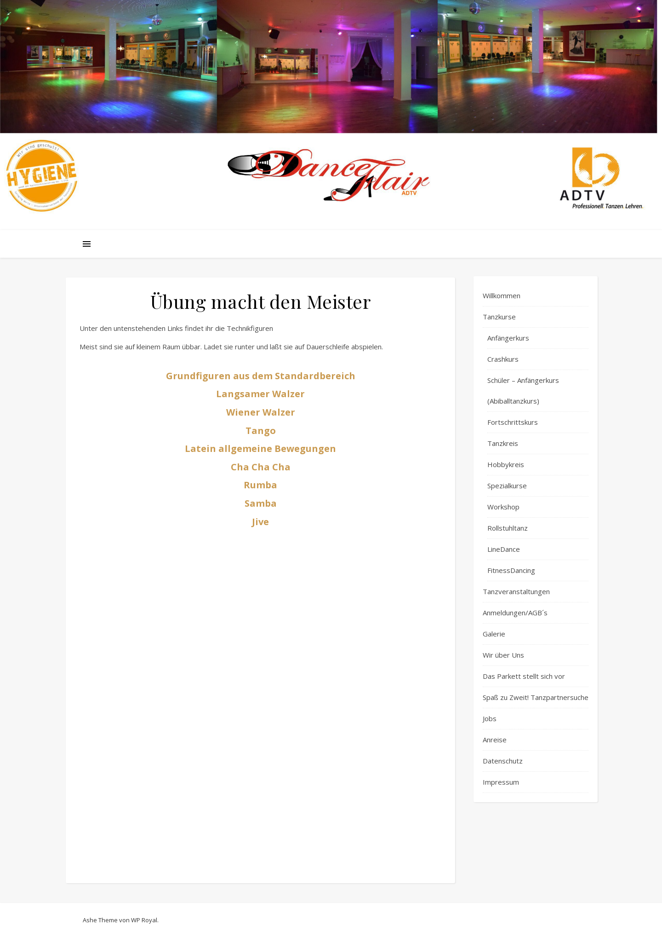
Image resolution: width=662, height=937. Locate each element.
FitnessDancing (511, 570)
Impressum (501, 782)
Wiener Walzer (260, 412)
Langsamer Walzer (260, 394)
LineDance (503, 549)
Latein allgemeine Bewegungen (260, 448)
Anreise (495, 739)
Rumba (260, 485)
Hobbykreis (505, 464)
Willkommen (501, 295)
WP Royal (144, 920)
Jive (260, 521)
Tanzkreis (502, 443)
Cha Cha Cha (261, 467)
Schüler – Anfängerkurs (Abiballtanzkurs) (523, 390)
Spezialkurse (507, 485)
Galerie (494, 633)
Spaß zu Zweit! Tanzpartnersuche (535, 697)
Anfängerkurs (508, 337)
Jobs (489, 718)
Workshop (503, 506)
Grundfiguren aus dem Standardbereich (260, 376)
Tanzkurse (499, 316)
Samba (261, 503)
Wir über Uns (503, 654)
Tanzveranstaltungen (516, 591)
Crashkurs (503, 359)
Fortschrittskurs (512, 422)
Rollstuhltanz (507, 527)
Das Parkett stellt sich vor (524, 676)
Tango (260, 430)
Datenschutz (503, 760)
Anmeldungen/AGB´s (515, 612)
